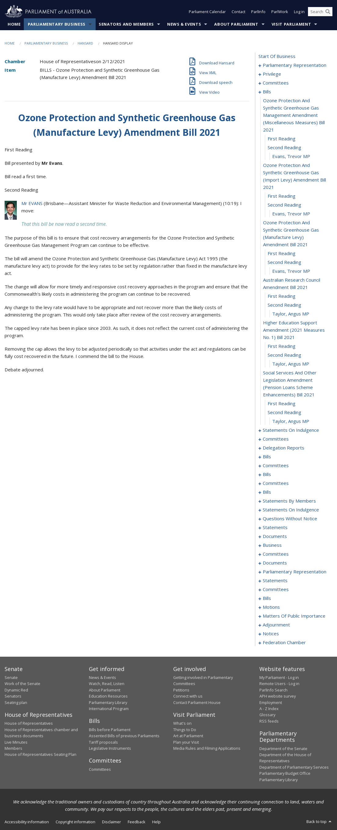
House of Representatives (29, 723)
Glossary (267, 714)
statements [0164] (275, 527)
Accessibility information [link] (27, 822)
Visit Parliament (291, 24)
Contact (238, 11)
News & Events (184, 24)
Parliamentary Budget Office (284, 773)
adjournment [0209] (276, 625)
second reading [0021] (284, 205)
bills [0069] (267, 474)
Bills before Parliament (109, 729)
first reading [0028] (281, 296)
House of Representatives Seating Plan (40, 754)
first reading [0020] (281, 196)
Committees (100, 769)
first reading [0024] (281, 253)
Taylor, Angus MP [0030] (290, 314)
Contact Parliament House (197, 702)
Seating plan (16, 702)
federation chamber (284, 642)
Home (14, 24)
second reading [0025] (284, 262)
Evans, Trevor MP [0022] (291, 214)
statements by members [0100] (289, 501)
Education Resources (108, 696)
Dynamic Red (16, 690)
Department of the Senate (283, 748)
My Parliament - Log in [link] (279, 677)
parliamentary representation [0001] (294, 65)
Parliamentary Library (108, 702)
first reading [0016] (281, 138)
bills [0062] (267, 456)
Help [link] (156, 822)
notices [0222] (271, 633)
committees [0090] (276, 483)
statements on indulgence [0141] (291, 510)
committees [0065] (276, 465)
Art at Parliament (188, 735)
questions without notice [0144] (290, 518)
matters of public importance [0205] (294, 616)
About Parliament (236, 24)
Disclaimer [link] (111, 822)
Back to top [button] (319, 821)
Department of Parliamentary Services (294, 767)
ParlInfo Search (273, 690)
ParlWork (279, 11)
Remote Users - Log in (279, 683)
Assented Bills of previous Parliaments (124, 735)
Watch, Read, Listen (106, 683)
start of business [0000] (276, 56)
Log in (299, 11)
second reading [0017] (284, 147)
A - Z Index (269, 708)
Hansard (85, 43)
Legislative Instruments (110, 748)
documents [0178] (275, 563)
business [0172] (272, 545)
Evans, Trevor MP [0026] (291, 271)
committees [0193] (276, 589)
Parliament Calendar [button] (207, 11)
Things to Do (184, 729)
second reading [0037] (284, 412)
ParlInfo (258, 11)
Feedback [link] (136, 822)
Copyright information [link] (75, 822)
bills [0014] (267, 91)
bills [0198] (267, 598)
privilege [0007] (272, 74)
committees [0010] (276, 83)
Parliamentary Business (57, 24)
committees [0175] (276, 554)
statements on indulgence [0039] (291, 430)
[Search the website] (320, 11)
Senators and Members (126, 24)
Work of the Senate (22, 683)
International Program (109, 708)
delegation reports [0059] (283, 448)
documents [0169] (275, 536)
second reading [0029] (284, 305)
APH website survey (277, 696)
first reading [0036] (281, 403)
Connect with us (188, 696)
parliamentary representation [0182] (294, 571)
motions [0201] (271, 607)
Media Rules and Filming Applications (206, 748)
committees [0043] (276, 439)
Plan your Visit (186, 742)
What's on (182, 723)
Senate (11, 677)
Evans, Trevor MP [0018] (291, 156)
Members (13, 748)
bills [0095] (267, 492)
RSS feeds (269, 721)
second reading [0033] (284, 355)
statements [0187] (275, 580)
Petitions (181, 690)
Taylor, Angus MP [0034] (290, 364)
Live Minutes (16, 742)
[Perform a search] (327, 11)
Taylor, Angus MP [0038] (290, 421)
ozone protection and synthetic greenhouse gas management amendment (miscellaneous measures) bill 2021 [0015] (294, 115)
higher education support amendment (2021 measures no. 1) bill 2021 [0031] (294, 329)
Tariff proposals (103, 742)
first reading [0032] (281, 346)
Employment (270, 702)
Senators (13, 696)
